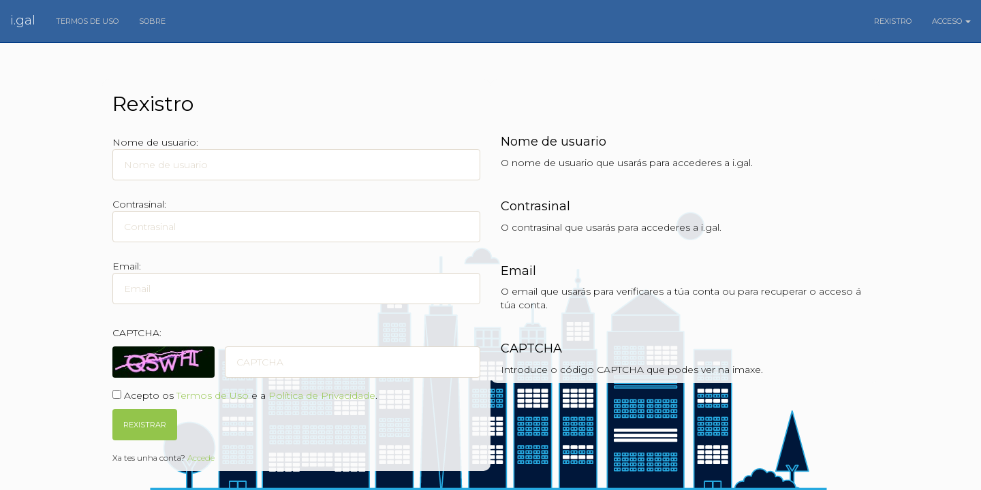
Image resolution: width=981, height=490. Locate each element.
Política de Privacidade (321, 395)
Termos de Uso (212, 395)
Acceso (951, 21)
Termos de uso (87, 21)
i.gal (22, 20)
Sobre (152, 21)
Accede (201, 458)
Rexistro (893, 21)
